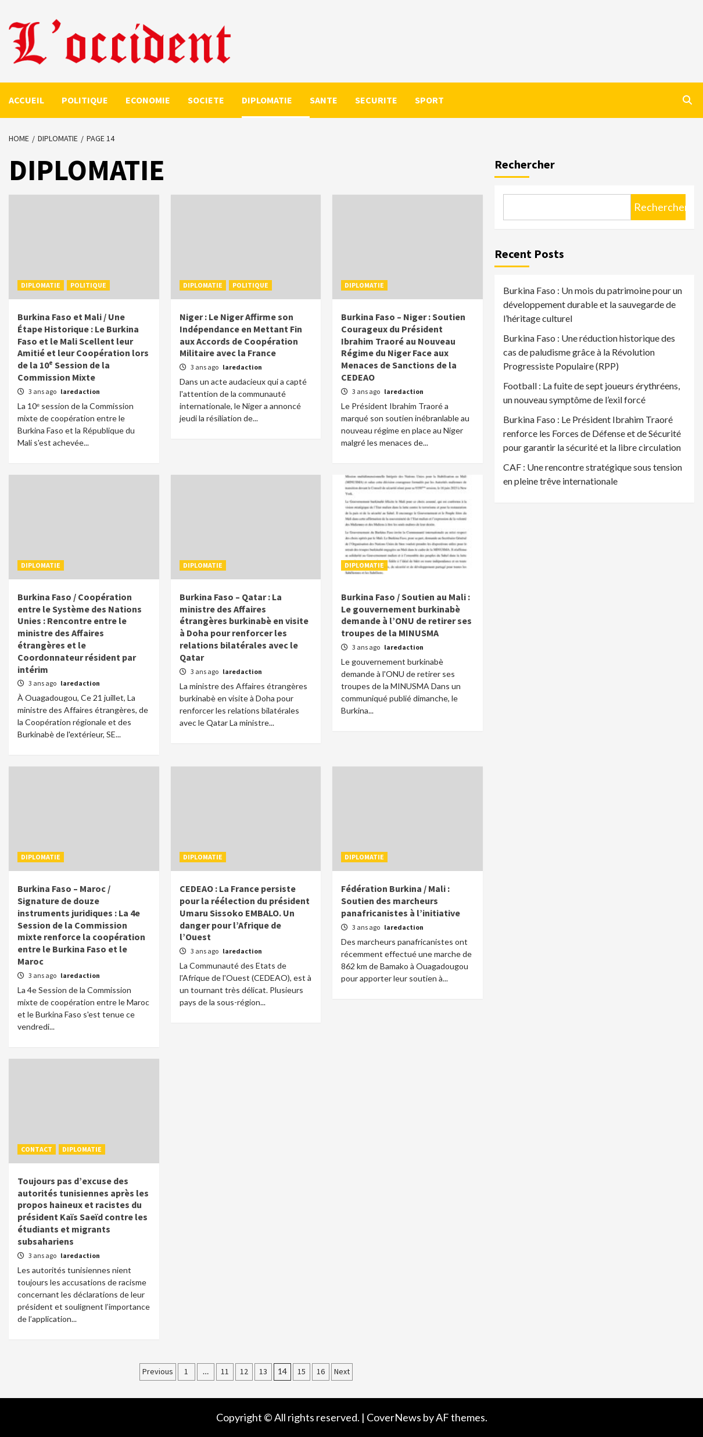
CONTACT (36, 1149)
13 (263, 1371)
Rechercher (524, 164)
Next (342, 1371)
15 (301, 1371)
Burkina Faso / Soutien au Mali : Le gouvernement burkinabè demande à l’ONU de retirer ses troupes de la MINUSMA (406, 615)
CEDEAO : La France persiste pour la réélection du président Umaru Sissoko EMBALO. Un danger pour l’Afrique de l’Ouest (245, 913)
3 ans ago (43, 391)
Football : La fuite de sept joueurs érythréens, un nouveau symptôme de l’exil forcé (591, 392)
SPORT (429, 100)
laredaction (80, 391)
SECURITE (376, 100)
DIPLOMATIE (267, 100)
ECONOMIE (147, 100)
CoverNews (394, 1417)
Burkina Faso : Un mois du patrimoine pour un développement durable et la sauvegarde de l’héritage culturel (592, 304)
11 (225, 1371)
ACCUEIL (26, 100)
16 (321, 1371)
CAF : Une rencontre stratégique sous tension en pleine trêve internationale (592, 473)
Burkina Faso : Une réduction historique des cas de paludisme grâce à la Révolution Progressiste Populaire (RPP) (589, 351)
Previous (157, 1371)
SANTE (324, 100)
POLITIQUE (85, 100)
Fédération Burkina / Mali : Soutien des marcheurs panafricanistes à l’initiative (400, 901)
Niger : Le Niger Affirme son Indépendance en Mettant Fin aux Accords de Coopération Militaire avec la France (241, 335)
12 (244, 1371)
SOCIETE (206, 100)
